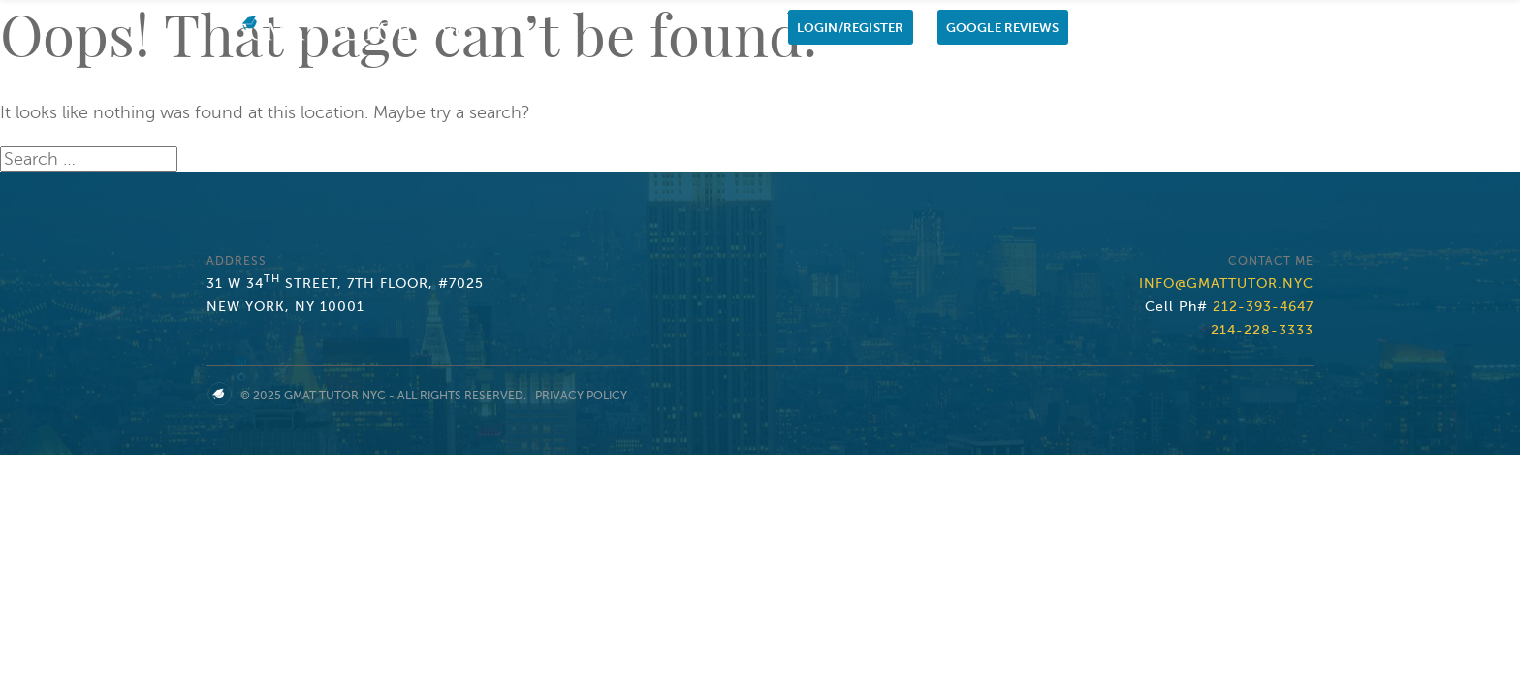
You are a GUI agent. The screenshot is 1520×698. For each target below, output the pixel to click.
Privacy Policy (581, 395)
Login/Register (850, 27)
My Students (1133, 76)
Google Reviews (1003, 27)
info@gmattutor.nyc (1226, 283)
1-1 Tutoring (861, 76)
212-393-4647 (1263, 307)
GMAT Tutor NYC (335, 395)
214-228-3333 (1262, 330)
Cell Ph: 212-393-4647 (1170, 27)
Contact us (1240, 76)
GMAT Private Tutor (999, 76)
